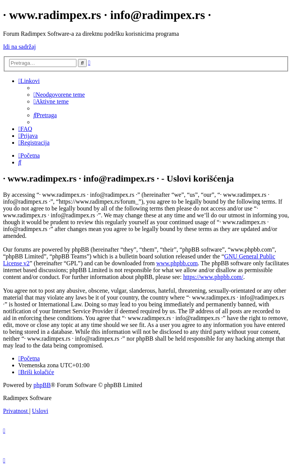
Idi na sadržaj (19, 46)
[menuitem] (59, 94)
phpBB (42, 385)
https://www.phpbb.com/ (213, 277)
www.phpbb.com (177, 263)
